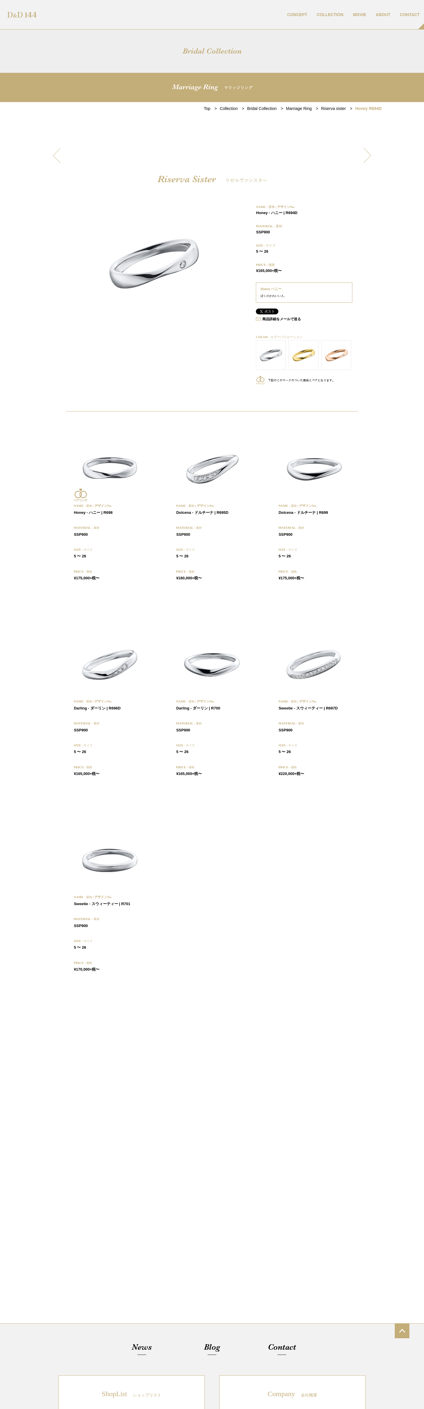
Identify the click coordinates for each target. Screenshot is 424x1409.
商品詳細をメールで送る (281, 319)
